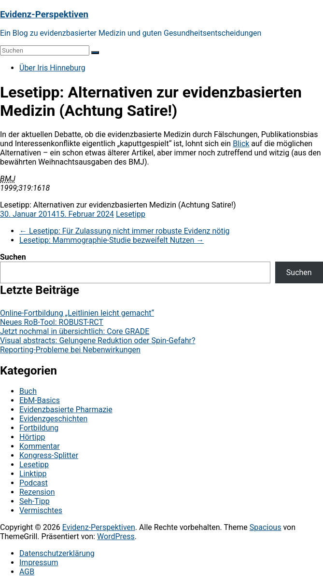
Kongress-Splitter (48, 455)
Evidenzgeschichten (53, 418)
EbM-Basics (39, 400)
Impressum (38, 562)
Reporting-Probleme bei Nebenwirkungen (70, 349)
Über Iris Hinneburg (52, 67)
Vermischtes (40, 510)
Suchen (13, 257)
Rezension (37, 492)
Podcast (33, 482)
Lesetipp (130, 214)
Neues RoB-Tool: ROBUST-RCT (51, 322)
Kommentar (39, 446)
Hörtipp (32, 437)
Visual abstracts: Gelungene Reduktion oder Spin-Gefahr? (98, 340)
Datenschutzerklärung (57, 553)
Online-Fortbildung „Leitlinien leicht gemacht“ (77, 313)
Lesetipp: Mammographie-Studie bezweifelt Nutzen (111, 240)
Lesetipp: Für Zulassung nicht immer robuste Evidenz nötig (124, 231)
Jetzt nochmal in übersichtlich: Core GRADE (74, 331)
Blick (241, 143)
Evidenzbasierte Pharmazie (65, 409)
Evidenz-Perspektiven (44, 14)
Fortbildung (38, 427)
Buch (28, 391)
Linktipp (33, 473)
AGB (26, 571)
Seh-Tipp (34, 501)
